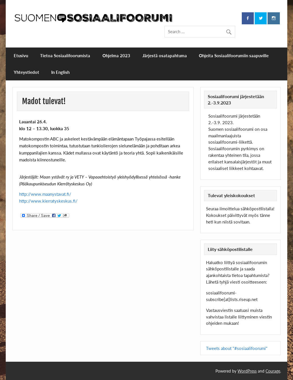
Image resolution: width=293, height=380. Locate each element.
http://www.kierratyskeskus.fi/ (48, 200)
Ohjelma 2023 (116, 55)
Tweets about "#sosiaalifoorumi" (237, 348)
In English (60, 72)
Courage (273, 371)
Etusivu (21, 55)
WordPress (247, 371)
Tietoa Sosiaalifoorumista (65, 55)
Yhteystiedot (26, 72)
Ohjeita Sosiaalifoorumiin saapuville (234, 55)
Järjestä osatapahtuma (164, 55)
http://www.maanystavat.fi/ (45, 194)
